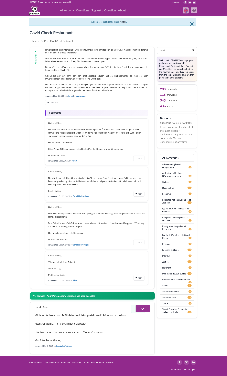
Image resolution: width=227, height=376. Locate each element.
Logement (166, 268)
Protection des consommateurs (176, 279)
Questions (82, 10)
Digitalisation (168, 188)
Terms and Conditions (71, 362)
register (123, 22)
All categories (170, 157)
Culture (165, 182)
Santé (70, 96)
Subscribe (165, 122)
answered (39, 346)
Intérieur (166, 256)
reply (140, 158)
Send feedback (36, 362)
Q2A (193, 369)
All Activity (67, 10)
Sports (165, 303)
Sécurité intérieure (170, 291)
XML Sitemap (97, 362)
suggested (49, 96)
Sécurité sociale (169, 297)
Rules (86, 362)
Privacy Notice (52, 362)
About (122, 10)
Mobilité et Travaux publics (174, 273)
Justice (165, 262)
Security (110, 362)
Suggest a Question (103, 10)
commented (53, 161)
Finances (166, 244)
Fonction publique (170, 250)
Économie (166, 194)
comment (54, 102)
